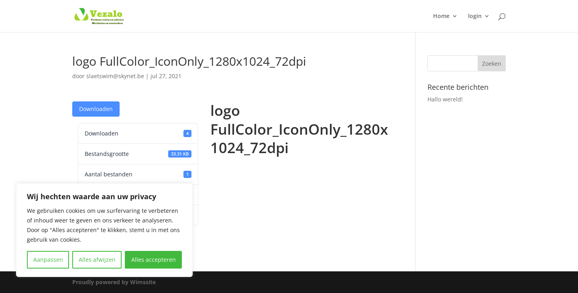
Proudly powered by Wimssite (114, 282)
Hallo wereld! (445, 99)
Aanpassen (48, 259)
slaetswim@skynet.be (115, 76)
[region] (104, 230)
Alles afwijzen (97, 259)
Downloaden (96, 109)
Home (441, 16)
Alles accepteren (153, 259)
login (475, 16)
